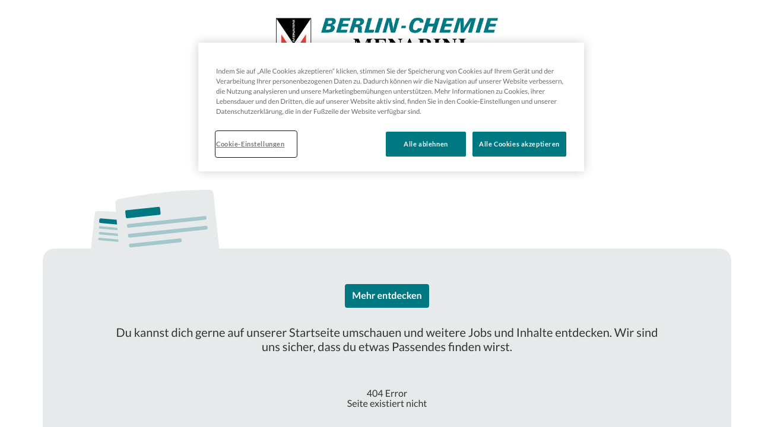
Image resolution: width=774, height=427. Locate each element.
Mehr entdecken (386, 295)
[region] (391, 107)
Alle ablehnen (426, 144)
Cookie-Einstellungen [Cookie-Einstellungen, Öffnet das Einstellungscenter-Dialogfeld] (250, 144)
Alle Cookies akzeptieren (519, 144)
